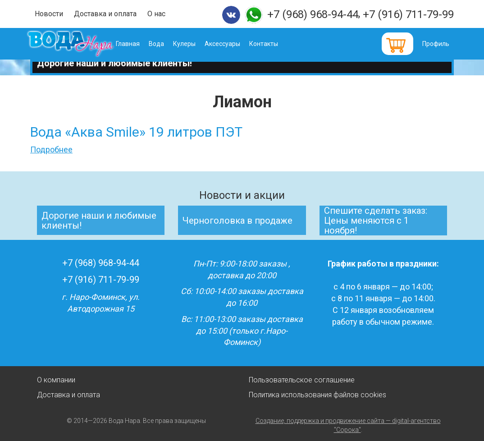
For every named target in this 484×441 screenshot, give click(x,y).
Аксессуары (235, 43)
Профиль (435, 43)
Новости (49, 13)
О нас (156, 13)
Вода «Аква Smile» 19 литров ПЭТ (136, 132)
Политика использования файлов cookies (317, 394)
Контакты (276, 43)
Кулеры (197, 43)
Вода (169, 43)
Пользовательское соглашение (302, 380)
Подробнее (51, 149)
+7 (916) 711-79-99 (408, 14)
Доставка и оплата (105, 13)
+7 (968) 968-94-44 (312, 14)
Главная (140, 43)
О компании (56, 380)
